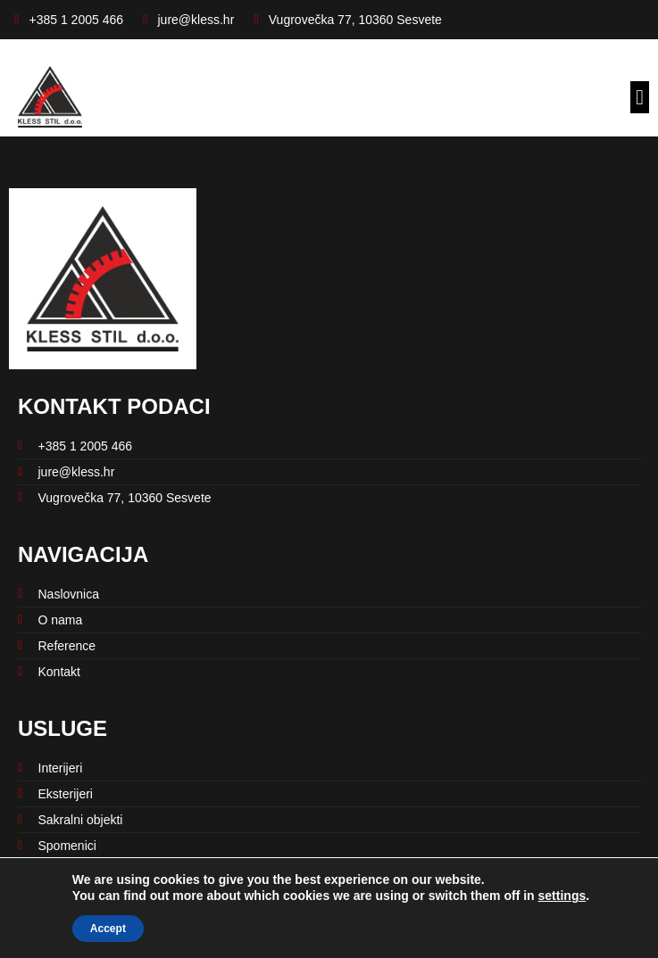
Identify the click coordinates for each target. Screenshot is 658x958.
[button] (639, 97)
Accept (108, 928)
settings (562, 895)
